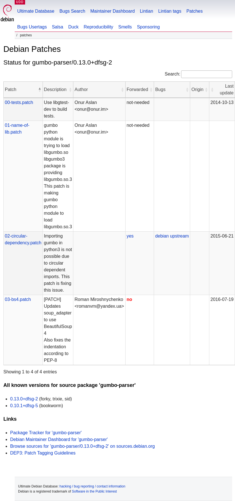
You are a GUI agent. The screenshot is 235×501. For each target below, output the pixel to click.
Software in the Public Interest (94, 491)
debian (162, 236)
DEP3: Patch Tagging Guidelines (43, 453)
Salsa (57, 27)
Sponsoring (148, 27)
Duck (73, 27)
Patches (194, 11)
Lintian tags (169, 11)
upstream (179, 236)
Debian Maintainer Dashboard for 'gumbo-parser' (59, 439)
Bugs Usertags (32, 27)
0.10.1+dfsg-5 (24, 405)
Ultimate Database (35, 11)
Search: (172, 74)
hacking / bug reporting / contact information (92, 486)
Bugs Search (72, 11)
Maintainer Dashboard (112, 11)
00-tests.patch (19, 102)
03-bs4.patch (18, 299)
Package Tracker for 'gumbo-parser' (46, 432)
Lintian (146, 11)
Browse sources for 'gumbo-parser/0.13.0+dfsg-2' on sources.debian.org (82, 446)
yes (130, 236)
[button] (39, 89)
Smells (125, 27)
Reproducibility (98, 27)
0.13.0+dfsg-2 (24, 398)
